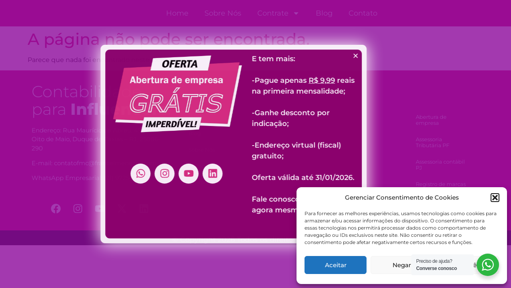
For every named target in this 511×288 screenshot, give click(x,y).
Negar (402, 265)
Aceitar (336, 265)
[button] (495, 198)
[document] (255, 144)
